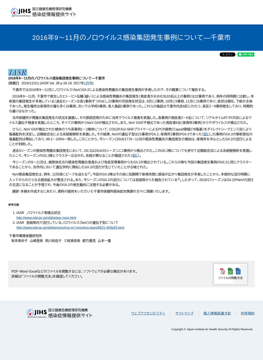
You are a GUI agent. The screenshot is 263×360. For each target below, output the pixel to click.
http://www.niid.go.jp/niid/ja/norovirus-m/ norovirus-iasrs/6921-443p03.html (70, 227)
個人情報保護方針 (217, 313)
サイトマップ (184, 313)
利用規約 (248, 313)
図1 (206, 134)
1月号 (88, 83)
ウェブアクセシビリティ (148, 313)
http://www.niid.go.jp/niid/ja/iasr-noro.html (46, 217)
